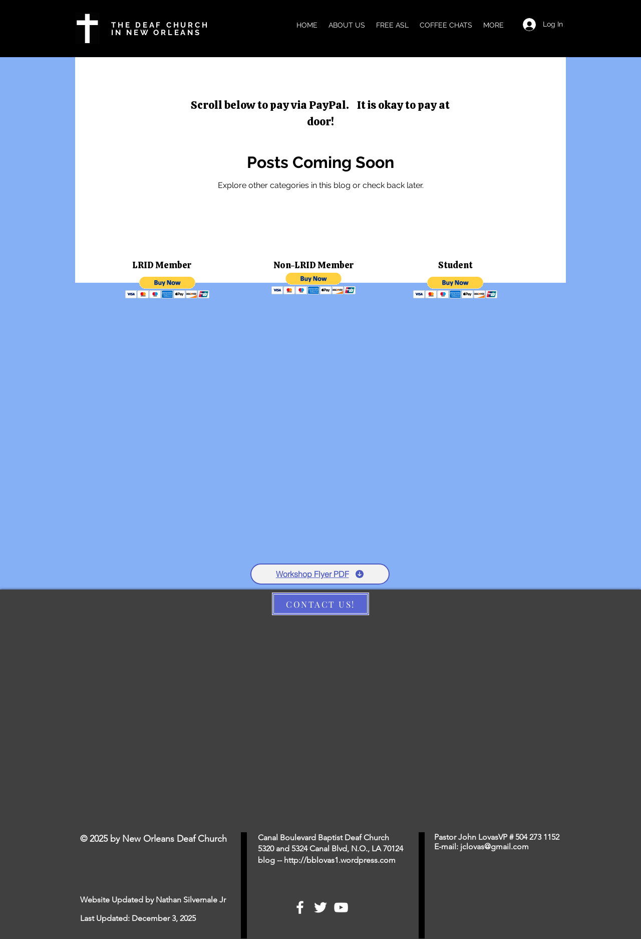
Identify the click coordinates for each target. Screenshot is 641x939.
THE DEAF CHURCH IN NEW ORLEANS (160, 29)
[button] (167, 287)
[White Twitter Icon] (320, 907)
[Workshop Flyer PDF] (320, 574)
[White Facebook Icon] (299, 907)
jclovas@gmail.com (494, 846)
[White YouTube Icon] (341, 907)
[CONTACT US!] (320, 604)
